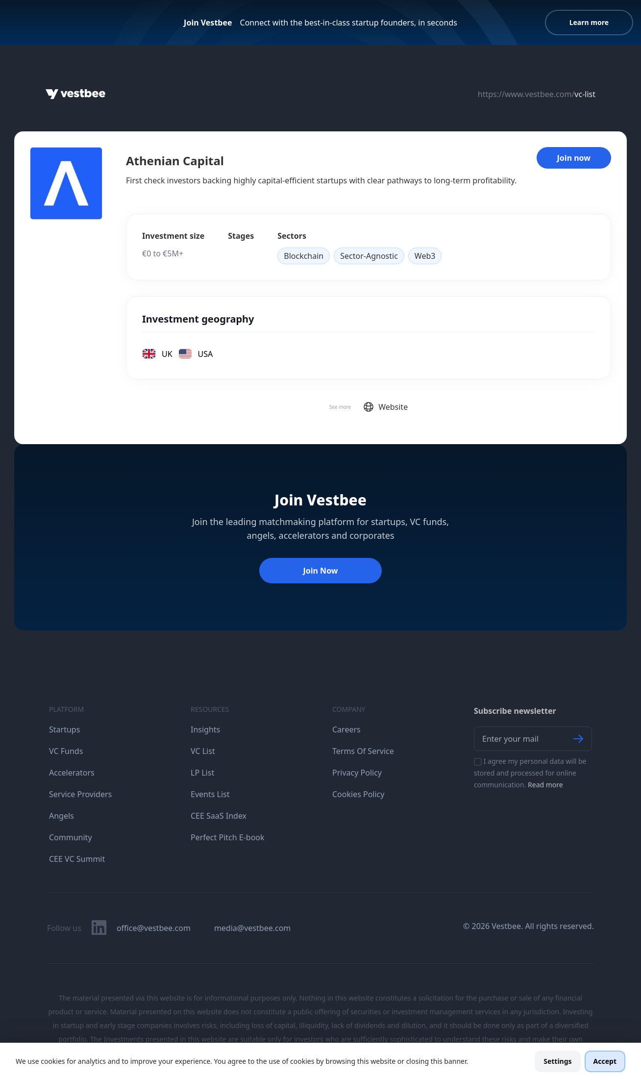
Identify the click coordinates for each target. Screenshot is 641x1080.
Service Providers (80, 794)
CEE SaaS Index (219, 815)
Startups (64, 729)
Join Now (320, 570)
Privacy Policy (357, 772)
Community (70, 837)
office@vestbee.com (154, 928)
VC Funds (66, 751)
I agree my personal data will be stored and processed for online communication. (530, 772)
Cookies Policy (358, 794)
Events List (210, 794)
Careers (346, 729)
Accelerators (72, 772)
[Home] (75, 94)
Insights (205, 729)
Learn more (589, 22)
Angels (61, 815)
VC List (203, 751)
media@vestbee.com (252, 928)
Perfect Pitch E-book (228, 837)
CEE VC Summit (77, 859)
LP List (202, 772)
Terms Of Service (363, 751)
